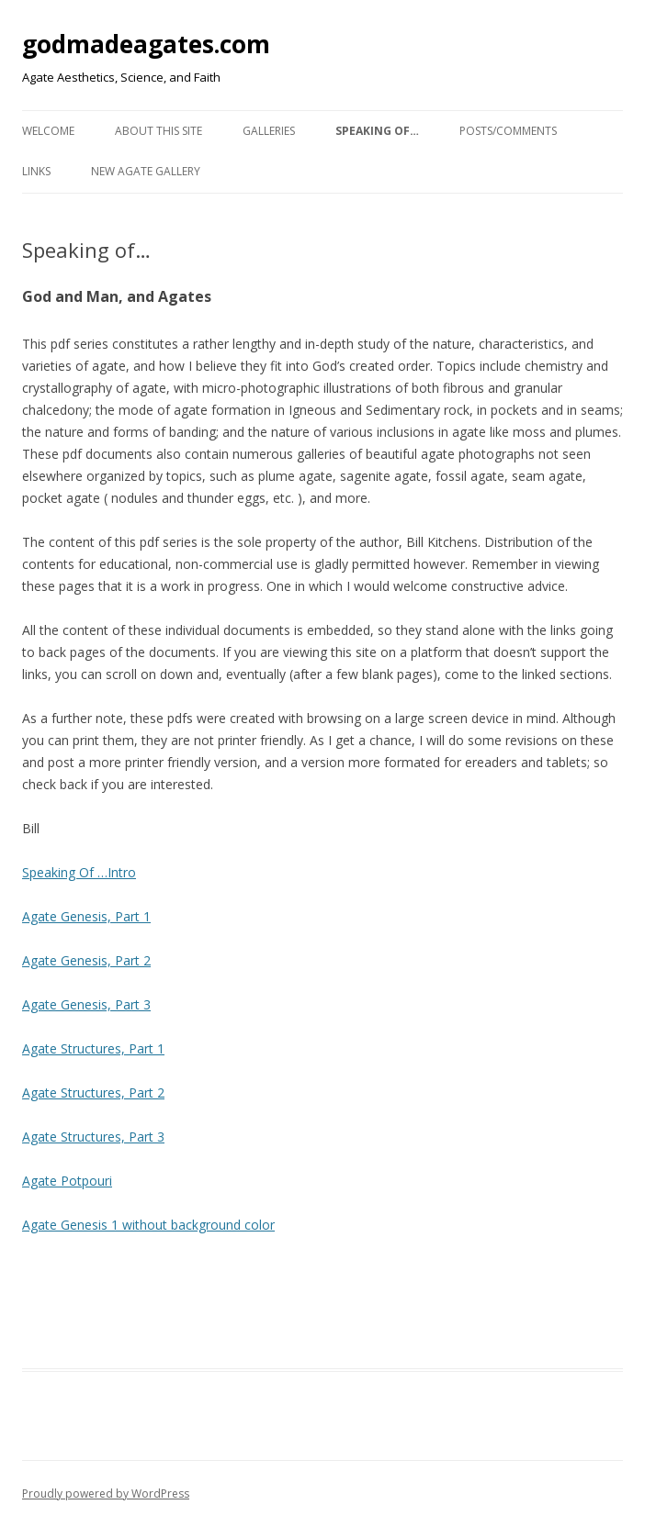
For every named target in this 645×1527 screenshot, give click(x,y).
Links (36, 171)
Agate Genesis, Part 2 (86, 960)
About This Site (158, 131)
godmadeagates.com (146, 44)
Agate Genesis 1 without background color (148, 1224)
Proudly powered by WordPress (105, 1493)
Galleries (269, 131)
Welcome (48, 131)
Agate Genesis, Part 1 (86, 916)
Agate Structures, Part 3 (93, 1136)
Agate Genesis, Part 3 (86, 1004)
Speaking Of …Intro (79, 872)
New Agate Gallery (145, 171)
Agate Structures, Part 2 (93, 1092)
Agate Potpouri (67, 1180)
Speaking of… (377, 131)
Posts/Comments (508, 131)
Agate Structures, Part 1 (93, 1048)
